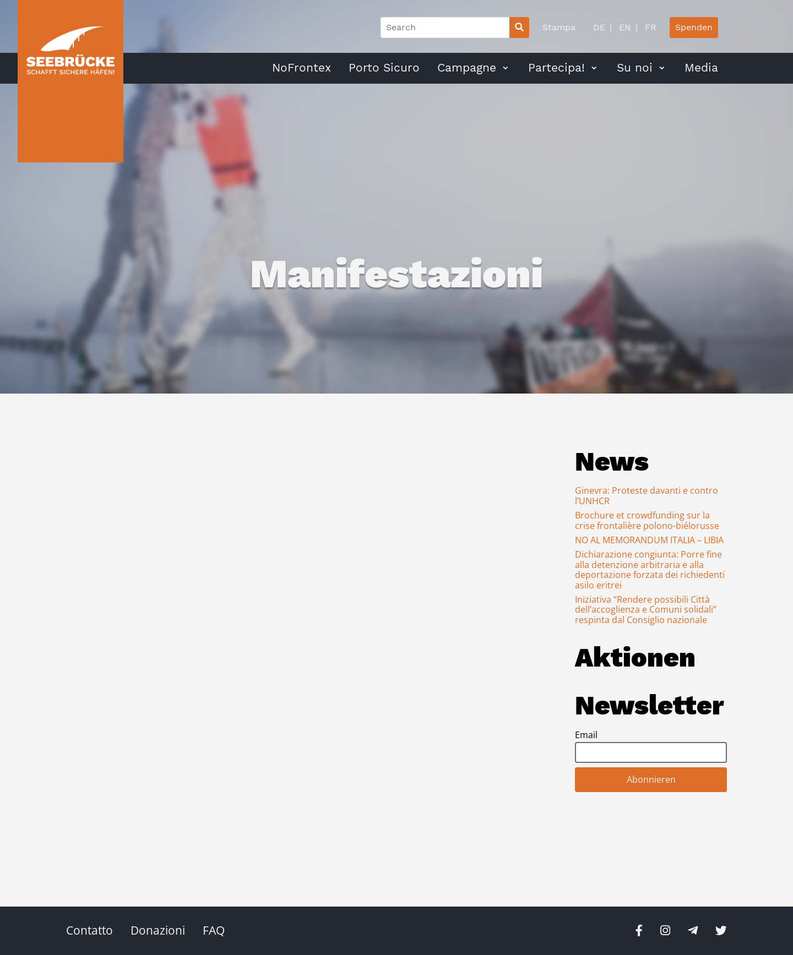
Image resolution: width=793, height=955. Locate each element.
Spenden (694, 27)
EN (623, 27)
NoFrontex (301, 67)
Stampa (558, 27)
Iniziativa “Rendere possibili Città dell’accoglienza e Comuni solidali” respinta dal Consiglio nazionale (645, 609)
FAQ (214, 930)
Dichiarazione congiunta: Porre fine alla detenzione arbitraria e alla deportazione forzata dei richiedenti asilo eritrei (650, 569)
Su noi (635, 67)
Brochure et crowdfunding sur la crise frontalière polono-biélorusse (647, 520)
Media (701, 67)
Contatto (89, 930)
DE (599, 27)
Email (586, 735)
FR (649, 27)
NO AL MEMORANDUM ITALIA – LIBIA (649, 540)
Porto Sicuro (384, 67)
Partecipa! (556, 67)
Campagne (466, 67)
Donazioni (158, 930)
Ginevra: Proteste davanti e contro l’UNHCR (646, 495)
